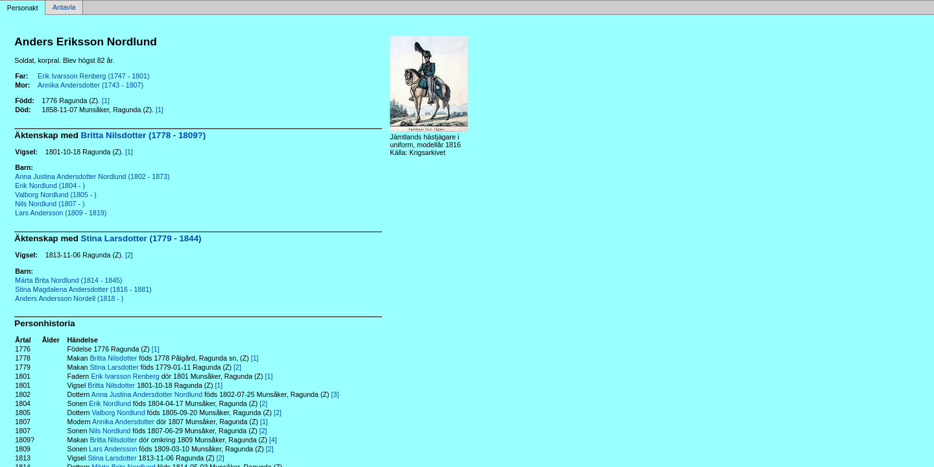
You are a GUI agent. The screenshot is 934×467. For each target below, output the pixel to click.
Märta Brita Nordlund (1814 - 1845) (68, 280)
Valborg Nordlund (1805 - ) (55, 194)
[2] (129, 255)
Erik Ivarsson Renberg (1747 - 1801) (93, 76)
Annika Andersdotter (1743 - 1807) (90, 85)
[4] (273, 440)
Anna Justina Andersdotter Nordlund (146, 394)
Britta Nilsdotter (113, 358)
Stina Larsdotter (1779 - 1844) (141, 238)
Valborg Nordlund (118, 412)
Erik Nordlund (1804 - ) (50, 185)
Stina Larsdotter (114, 367)
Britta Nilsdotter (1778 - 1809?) (143, 135)
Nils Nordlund (109, 431)
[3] (335, 394)
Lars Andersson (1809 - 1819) (60, 213)
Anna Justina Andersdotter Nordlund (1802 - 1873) (92, 176)
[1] (106, 100)
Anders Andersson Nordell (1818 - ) (69, 298)
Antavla (64, 8)
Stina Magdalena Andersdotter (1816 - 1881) (83, 289)
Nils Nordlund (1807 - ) (49, 204)
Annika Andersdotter (123, 421)
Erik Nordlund (110, 403)
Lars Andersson (113, 449)
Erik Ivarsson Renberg (125, 376)
